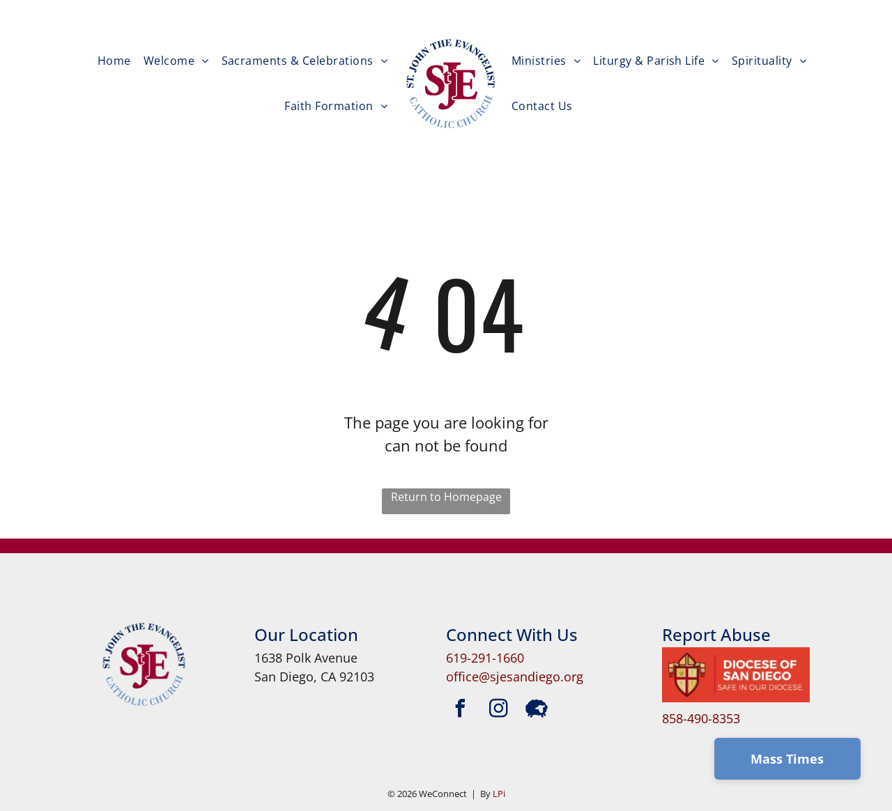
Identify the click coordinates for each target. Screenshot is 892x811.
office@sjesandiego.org (514, 676)
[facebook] (460, 710)
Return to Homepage (446, 496)
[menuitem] (114, 60)
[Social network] (537, 710)
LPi (499, 793)
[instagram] (498, 710)
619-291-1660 (485, 657)
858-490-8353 (701, 718)
